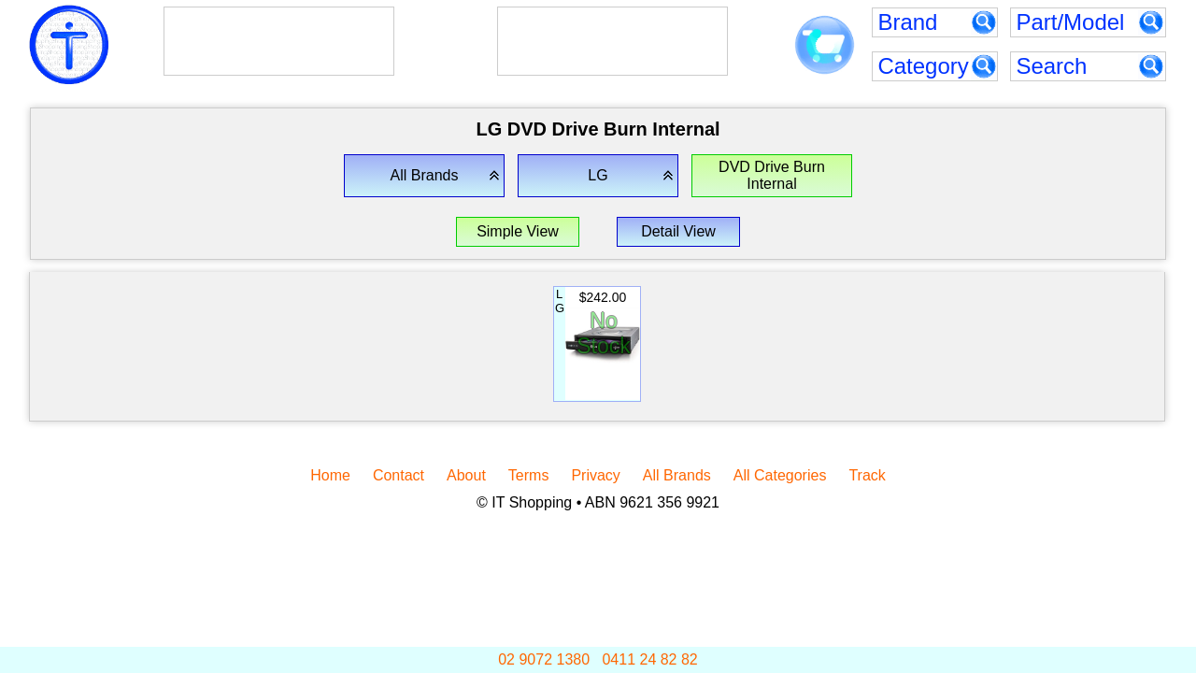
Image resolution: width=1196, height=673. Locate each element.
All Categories (780, 475)
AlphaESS (246, 29)
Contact (398, 475)
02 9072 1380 (544, 659)
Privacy (595, 475)
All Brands (677, 475)
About (466, 475)
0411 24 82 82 (649, 659)
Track (866, 475)
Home (330, 475)
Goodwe (566, 29)
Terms (528, 475)
